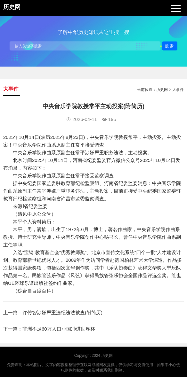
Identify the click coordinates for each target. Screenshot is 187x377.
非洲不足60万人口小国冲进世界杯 (58, 329)
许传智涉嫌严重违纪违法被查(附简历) (62, 312)
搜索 (170, 46)
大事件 (178, 89)
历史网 (162, 89)
